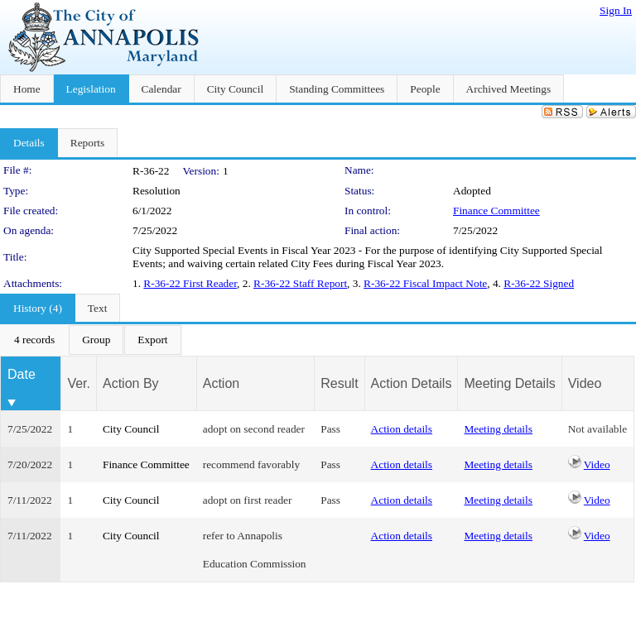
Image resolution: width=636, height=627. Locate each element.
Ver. (78, 383)
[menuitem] (34, 340)
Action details (401, 429)
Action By (131, 383)
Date (21, 374)
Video (597, 464)
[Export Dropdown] (152, 340)
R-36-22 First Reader (190, 283)
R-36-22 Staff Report (300, 283)
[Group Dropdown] (96, 340)
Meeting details (498, 429)
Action (221, 383)
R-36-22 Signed (539, 283)
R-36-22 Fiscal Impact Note (425, 283)
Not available (597, 429)
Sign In (616, 10)
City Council (131, 429)
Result (339, 383)
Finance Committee (496, 210)
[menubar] (91, 340)
